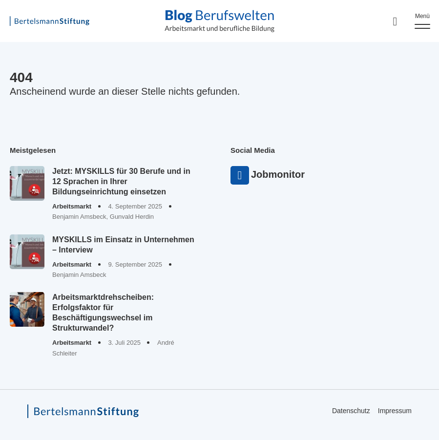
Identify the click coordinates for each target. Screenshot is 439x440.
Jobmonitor (239, 175)
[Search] (395, 21)
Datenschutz (351, 411)
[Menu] (422, 21)
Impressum (395, 411)
